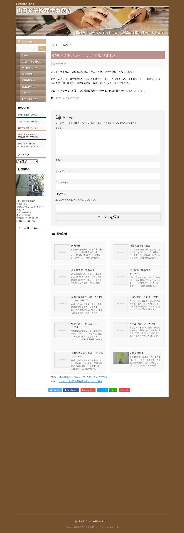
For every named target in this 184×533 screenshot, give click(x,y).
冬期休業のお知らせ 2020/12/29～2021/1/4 (28, 135)
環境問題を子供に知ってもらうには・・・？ (86, 325)
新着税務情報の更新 (140, 245)
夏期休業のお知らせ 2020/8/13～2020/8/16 (87, 354)
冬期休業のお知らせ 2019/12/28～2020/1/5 (86, 298)
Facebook (71, 390)
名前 (59, 159)
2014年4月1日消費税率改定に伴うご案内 (80, 381)
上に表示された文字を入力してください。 (76, 199)
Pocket (124, 390)
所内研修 (76, 245)
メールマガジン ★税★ (142, 323)
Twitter (55, 390)
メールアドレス (64, 171)
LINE (113, 390)
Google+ (88, 390)
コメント (60, 127)
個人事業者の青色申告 (83, 270)
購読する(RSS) (26, 41)
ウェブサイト (62, 182)
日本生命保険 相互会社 (28, 128)
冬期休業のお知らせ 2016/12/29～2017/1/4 (83, 376)
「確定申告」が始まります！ (145, 296)
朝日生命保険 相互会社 (28, 115)
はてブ (102, 390)
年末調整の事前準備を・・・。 (140, 271)
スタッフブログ (72, 98)
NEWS (58, 98)
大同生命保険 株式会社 (28, 121)
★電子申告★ (137, 353)
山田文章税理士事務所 (25, 4)
